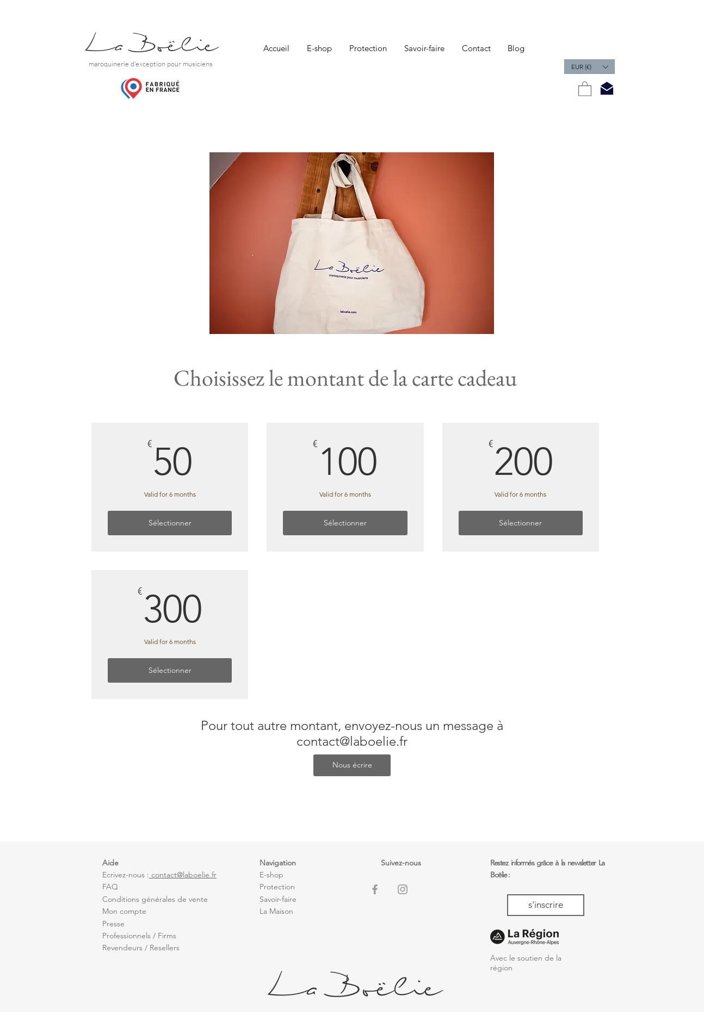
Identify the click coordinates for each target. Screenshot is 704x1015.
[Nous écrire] (352, 765)
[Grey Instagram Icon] (402, 889)
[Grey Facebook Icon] (374, 889)
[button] (589, 66)
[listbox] (589, 66)
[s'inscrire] (545, 905)
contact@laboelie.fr (352, 741)
